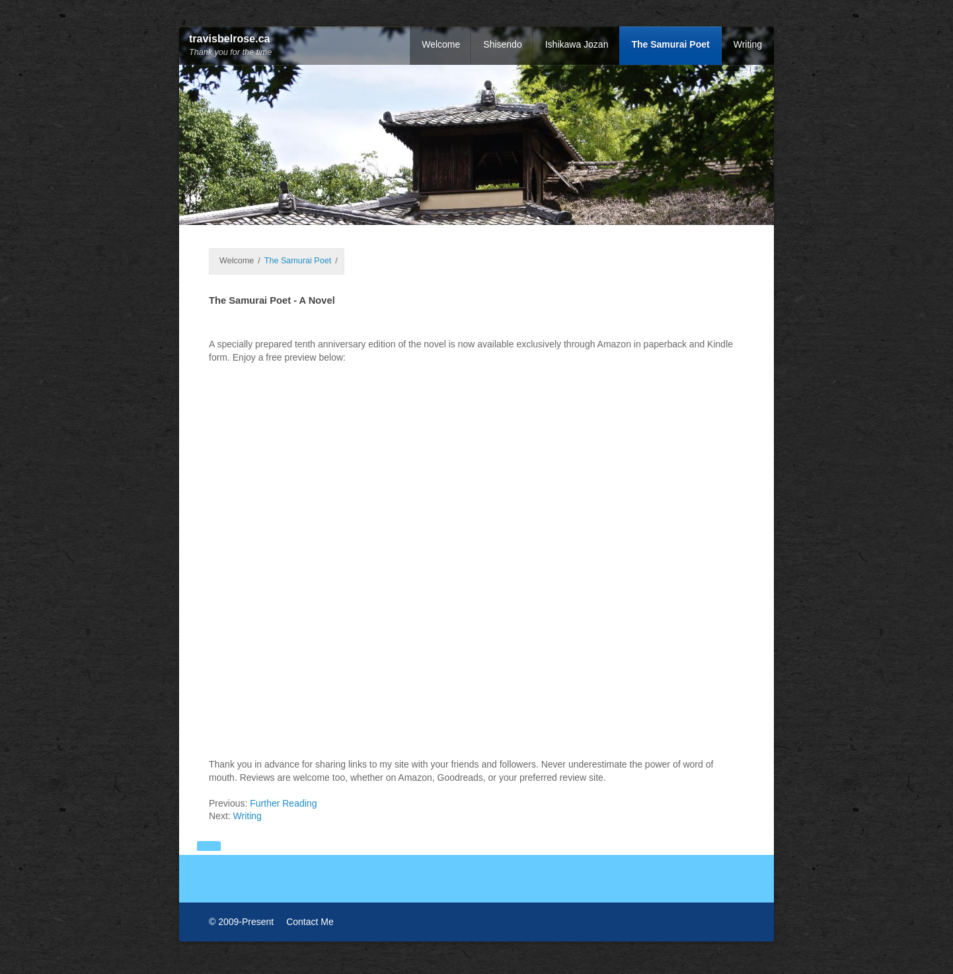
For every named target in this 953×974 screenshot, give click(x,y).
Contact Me (310, 921)
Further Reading (283, 802)
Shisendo (502, 44)
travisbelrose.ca (229, 38)
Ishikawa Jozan (577, 44)
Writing (748, 44)
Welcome (441, 44)
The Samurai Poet (670, 44)
